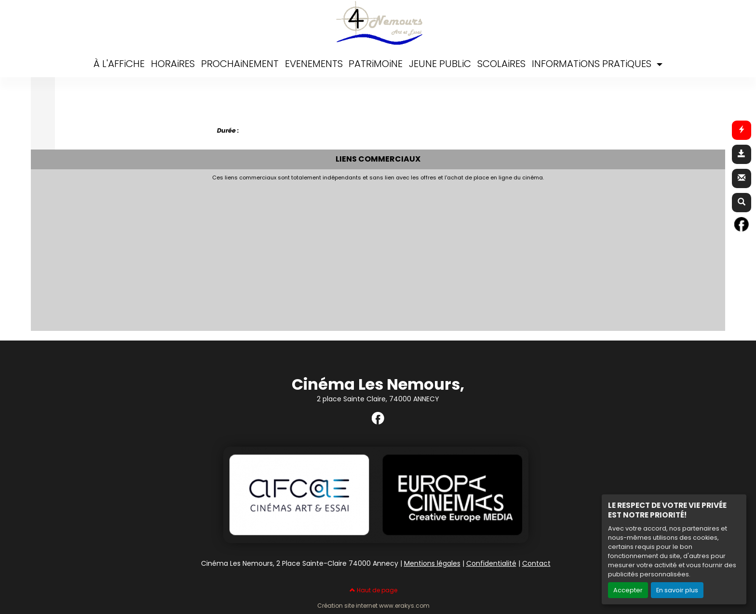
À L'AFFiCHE (119, 63)
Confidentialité (491, 563)
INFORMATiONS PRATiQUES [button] (593, 63)
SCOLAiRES (501, 63)
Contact (536, 563)
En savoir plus (677, 590)
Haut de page (373, 590)
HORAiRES (173, 63)
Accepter (628, 590)
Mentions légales (432, 563)
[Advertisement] (269, 253)
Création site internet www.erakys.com (373, 606)
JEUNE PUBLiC (440, 63)
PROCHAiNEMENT (240, 63)
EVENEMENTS (314, 63)
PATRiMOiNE (376, 63)
